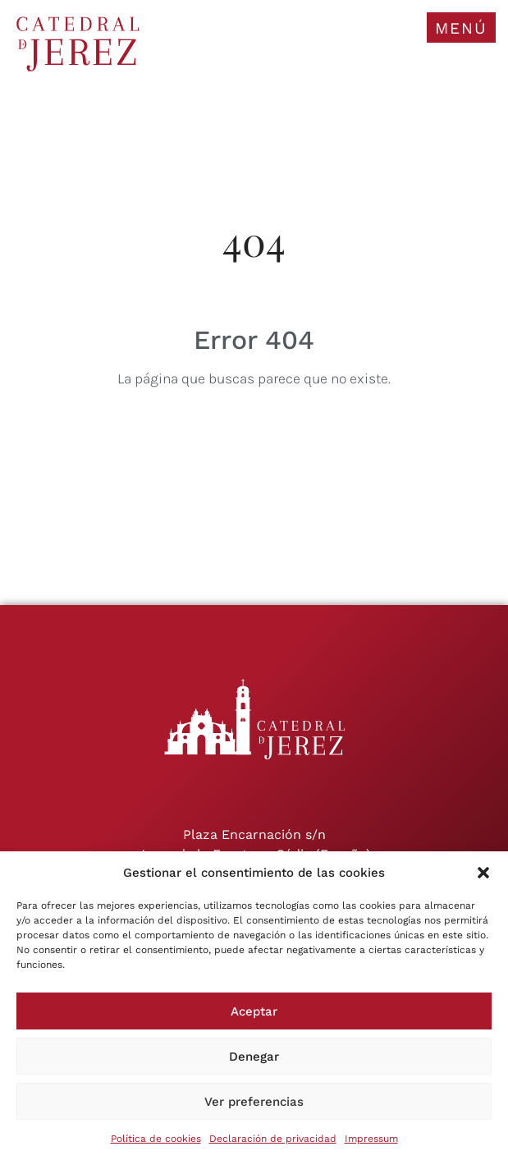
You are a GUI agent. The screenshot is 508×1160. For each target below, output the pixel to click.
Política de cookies (156, 1138)
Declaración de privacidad (272, 1138)
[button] (483, 872)
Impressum (371, 1138)
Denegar (254, 1056)
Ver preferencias (254, 1101)
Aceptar (254, 1011)
